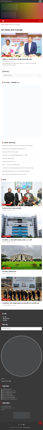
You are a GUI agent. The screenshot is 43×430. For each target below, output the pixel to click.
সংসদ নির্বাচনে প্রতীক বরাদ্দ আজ (8, 158)
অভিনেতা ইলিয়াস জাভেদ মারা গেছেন (9, 161)
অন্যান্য (4, 180)
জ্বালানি (4, 55)
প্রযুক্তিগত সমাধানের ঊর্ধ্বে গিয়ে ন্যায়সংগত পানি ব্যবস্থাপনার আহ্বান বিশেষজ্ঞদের (17, 145)
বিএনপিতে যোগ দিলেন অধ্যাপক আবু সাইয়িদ (10, 152)
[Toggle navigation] (3, 21)
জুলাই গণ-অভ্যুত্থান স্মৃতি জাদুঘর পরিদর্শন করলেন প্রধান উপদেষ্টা (14, 174)
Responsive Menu (40, 1)
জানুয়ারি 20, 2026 (5, 305)
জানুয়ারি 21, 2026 (5, 210)
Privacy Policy (26, 427)
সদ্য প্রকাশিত (8, 55)
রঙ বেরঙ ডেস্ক (11, 61)
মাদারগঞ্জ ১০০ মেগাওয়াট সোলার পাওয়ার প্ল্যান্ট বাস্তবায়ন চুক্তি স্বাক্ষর (17, 59)
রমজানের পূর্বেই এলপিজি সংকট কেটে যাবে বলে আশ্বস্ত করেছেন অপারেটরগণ (16, 171)
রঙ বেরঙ (20, 427)
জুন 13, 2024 (5, 61)
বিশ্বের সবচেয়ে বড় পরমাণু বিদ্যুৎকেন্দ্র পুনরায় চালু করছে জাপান (13, 148)
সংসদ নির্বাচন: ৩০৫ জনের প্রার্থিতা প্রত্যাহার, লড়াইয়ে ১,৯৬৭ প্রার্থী (14, 155)
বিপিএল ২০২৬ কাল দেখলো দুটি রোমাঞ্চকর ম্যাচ (11, 164)
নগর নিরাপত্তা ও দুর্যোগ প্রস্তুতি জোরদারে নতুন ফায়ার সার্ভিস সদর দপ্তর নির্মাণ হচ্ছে (17, 168)
